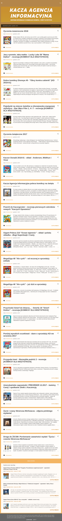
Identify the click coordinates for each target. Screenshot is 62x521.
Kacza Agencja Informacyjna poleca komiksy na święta (28, 183)
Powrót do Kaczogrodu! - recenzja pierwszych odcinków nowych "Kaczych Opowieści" (29, 208)
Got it (34, 519)
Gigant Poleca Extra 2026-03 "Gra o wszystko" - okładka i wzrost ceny (21, 499)
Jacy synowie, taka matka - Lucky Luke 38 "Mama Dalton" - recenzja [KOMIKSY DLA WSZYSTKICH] (26, 56)
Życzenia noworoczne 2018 (15, 31)
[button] (58, 31)
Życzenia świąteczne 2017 (15, 134)
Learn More (29, 519)
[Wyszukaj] (60, 3)
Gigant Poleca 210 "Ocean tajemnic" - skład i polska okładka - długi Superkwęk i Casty (27, 234)
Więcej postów (31, 460)
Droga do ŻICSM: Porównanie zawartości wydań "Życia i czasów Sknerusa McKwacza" (29, 438)
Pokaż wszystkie (55, 25)
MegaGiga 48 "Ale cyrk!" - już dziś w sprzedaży (24, 284)
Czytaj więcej (55, 47)
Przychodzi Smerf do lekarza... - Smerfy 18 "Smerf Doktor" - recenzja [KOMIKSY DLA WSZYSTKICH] (26, 309)
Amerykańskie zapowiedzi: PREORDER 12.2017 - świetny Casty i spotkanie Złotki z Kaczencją (29, 386)
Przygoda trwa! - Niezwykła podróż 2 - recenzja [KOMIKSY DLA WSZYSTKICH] (24, 360)
